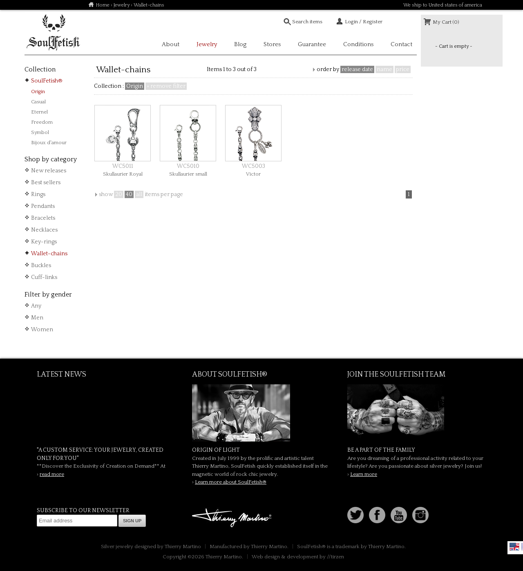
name (384, 69)
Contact (401, 44)
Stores (272, 44)
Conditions (358, 44)
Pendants (43, 206)
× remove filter (166, 86)
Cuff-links (44, 277)
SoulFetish (261, 413)
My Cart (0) (446, 22)
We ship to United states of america (442, 5)
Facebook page (377, 515)
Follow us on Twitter (355, 515)
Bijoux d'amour (49, 142)
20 (118, 194)
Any (36, 306)
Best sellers (45, 182)
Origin (38, 91)
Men (37, 317)
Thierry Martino (233, 518)
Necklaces (44, 230)
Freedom (42, 122)
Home (103, 5)
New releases (48, 170)
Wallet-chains (49, 253)
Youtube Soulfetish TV (399, 515)
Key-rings (44, 242)
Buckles (41, 265)
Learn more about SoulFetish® (230, 482)
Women (42, 329)
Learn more (363, 474)
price (402, 69)
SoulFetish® (47, 81)
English (514, 546)
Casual (38, 102)
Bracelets (43, 218)
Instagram (420, 515)
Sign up (132, 520)
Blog (240, 44)
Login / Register (363, 22)
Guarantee (312, 44)
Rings (38, 194)
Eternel (39, 112)
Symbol (40, 132)
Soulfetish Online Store (53, 32)
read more (52, 474)
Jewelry (122, 5)
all (139, 194)
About (170, 44)
